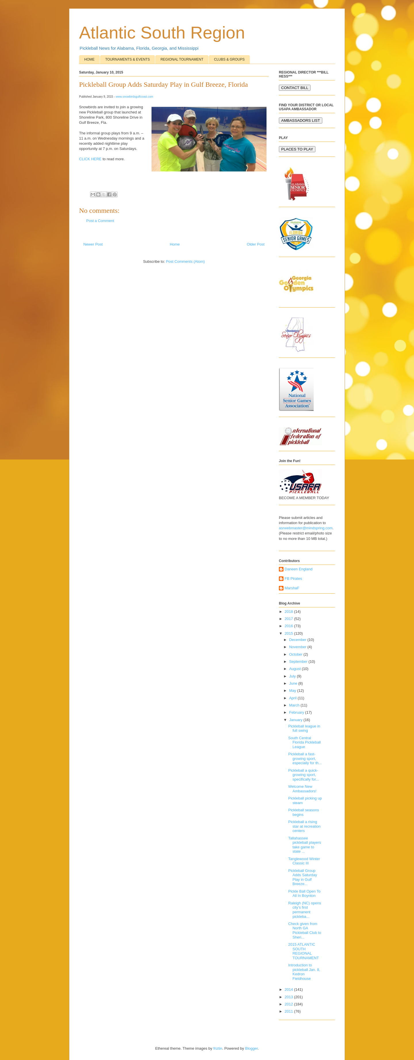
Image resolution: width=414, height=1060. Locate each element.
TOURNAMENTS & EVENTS (127, 59)
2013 (289, 997)
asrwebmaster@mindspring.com (306, 528)
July (293, 676)
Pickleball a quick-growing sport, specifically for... (303, 774)
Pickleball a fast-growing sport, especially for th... (304, 758)
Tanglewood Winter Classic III (304, 861)
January (296, 720)
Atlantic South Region (162, 32)
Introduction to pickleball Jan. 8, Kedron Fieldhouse (304, 972)
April (293, 698)
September (298, 661)
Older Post (255, 244)
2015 (289, 633)
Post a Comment (100, 221)
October (296, 654)
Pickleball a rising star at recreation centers (304, 826)
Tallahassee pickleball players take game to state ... (304, 845)
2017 (289, 619)
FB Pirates (293, 578)
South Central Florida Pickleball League (304, 742)
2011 (289, 1011)
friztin (217, 1048)
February (297, 712)
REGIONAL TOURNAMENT (181, 59)
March (295, 705)
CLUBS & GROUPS (229, 59)
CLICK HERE (90, 159)
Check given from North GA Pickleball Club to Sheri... (304, 930)
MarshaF (292, 588)
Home (175, 244)
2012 (289, 1004)
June (293, 683)
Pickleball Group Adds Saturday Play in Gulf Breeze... (302, 877)
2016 (289, 626)
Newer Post (93, 244)
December (298, 640)
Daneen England (299, 569)
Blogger (251, 1048)
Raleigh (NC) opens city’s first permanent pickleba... (304, 910)
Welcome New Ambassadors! (302, 788)
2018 (289, 611)
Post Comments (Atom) (185, 261)
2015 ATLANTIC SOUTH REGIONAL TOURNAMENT (303, 951)
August (295, 669)
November (298, 647)
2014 (289, 989)
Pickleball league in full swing (304, 728)
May (293, 690)
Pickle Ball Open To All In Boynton (304, 893)
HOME (89, 59)
